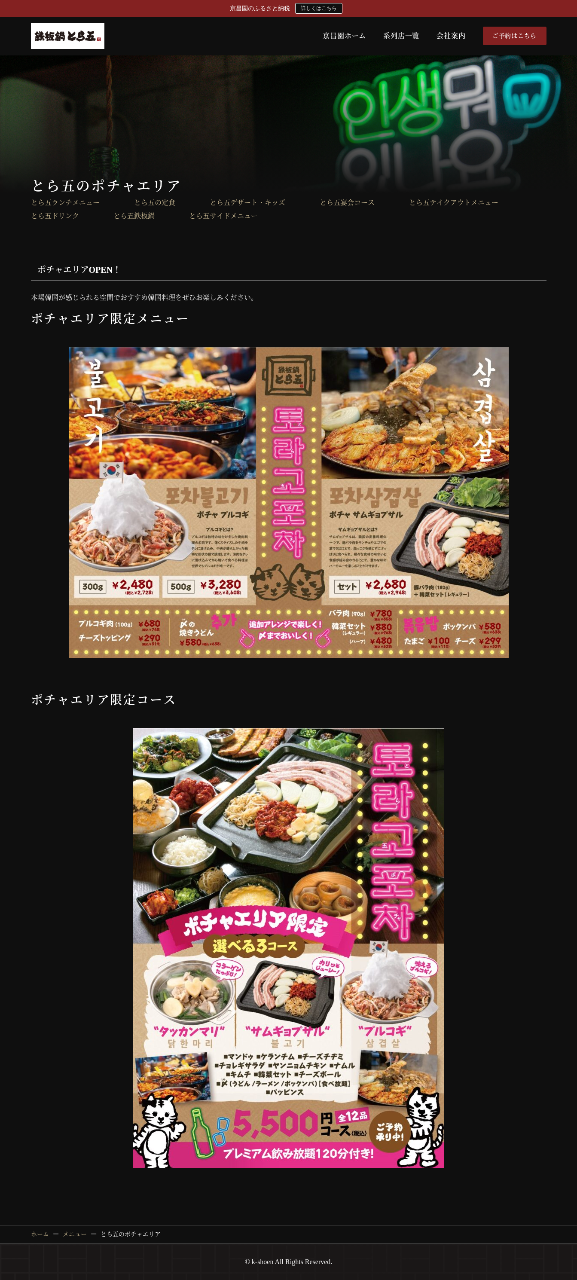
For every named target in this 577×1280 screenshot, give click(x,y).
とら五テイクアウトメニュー (453, 202)
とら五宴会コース (347, 202)
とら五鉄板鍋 (134, 216)
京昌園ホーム (344, 36)
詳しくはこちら (319, 8)
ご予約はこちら (514, 36)
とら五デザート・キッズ (247, 202)
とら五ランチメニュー (65, 202)
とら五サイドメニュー (223, 216)
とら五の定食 (154, 202)
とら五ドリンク (55, 216)
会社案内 (451, 36)
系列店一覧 (401, 36)
